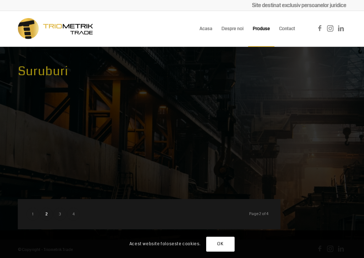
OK (220, 244)
